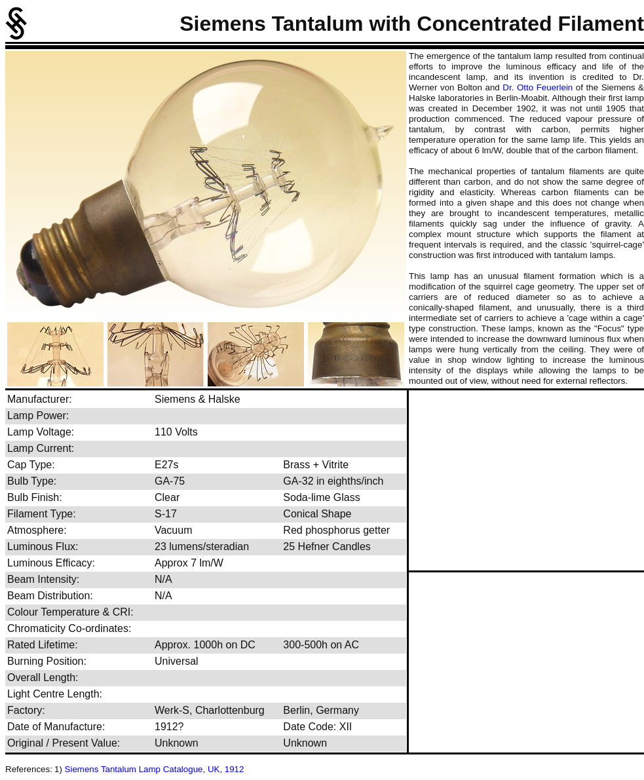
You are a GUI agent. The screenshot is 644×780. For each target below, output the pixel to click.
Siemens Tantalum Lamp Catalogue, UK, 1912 (154, 769)
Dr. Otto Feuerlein (537, 87)
